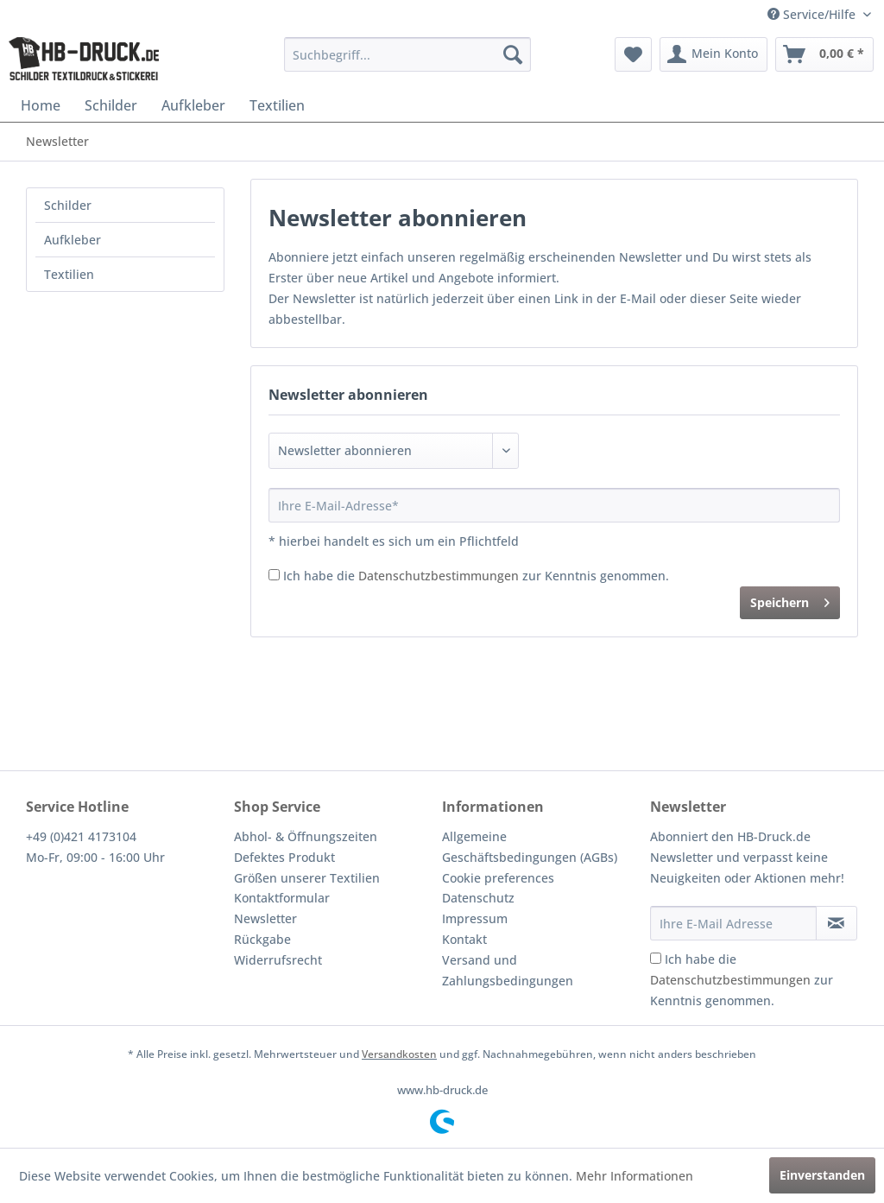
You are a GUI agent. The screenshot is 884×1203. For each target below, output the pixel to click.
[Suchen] (513, 54)
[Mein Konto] (713, 54)
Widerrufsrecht (278, 960)
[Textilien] (277, 105)
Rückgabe (262, 939)
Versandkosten (399, 1054)
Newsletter (265, 918)
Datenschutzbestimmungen (438, 575)
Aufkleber (72, 239)
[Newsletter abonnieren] (836, 923)
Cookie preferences (498, 878)
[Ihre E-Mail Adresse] (733, 923)
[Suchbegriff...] (408, 54)
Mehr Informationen (634, 1176)
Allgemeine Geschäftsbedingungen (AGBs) (529, 846)
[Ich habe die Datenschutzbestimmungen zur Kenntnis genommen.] (274, 574)
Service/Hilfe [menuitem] (813, 14)
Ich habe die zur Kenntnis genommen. (476, 575)
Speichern (790, 600)
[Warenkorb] (824, 54)
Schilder (68, 205)
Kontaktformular (282, 898)
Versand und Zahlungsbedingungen (507, 970)
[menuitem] (408, 54)
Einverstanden (822, 1175)
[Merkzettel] (633, 54)
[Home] (41, 105)
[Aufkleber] (193, 105)
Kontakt (464, 939)
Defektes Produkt (284, 857)
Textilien (69, 274)
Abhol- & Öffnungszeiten (305, 836)
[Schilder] (111, 105)
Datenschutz (478, 898)
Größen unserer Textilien (307, 878)
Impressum (475, 918)
